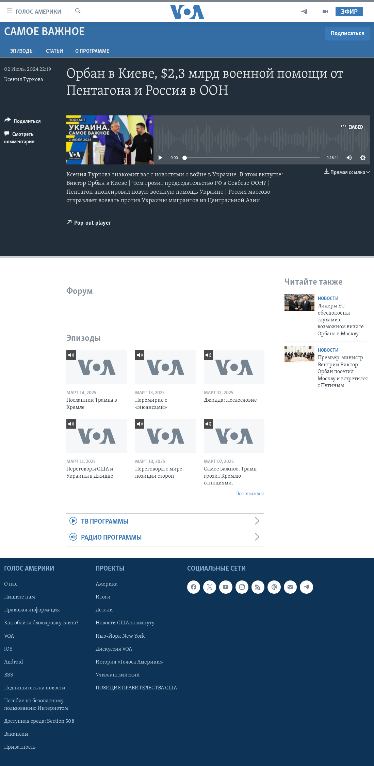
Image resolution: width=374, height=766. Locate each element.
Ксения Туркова (23, 79)
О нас (10, 584)
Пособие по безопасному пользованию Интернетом (36, 704)
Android (13, 662)
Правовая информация (32, 610)
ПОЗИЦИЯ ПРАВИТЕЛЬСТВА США (136, 687)
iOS (8, 649)
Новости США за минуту (125, 623)
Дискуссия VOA (114, 649)
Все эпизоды (250, 493)
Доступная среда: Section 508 (39, 721)
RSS (8, 674)
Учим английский (118, 674)
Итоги (103, 597)
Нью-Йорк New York (120, 636)
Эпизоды (22, 51)
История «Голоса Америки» (129, 662)
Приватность (19, 747)
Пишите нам (19, 597)
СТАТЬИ (54, 51)
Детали (104, 610)
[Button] (22, 122)
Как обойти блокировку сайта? (41, 623)
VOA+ (10, 636)
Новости (328, 298)
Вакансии (16, 734)
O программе (92, 51)
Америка (107, 584)
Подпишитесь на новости (34, 687)
